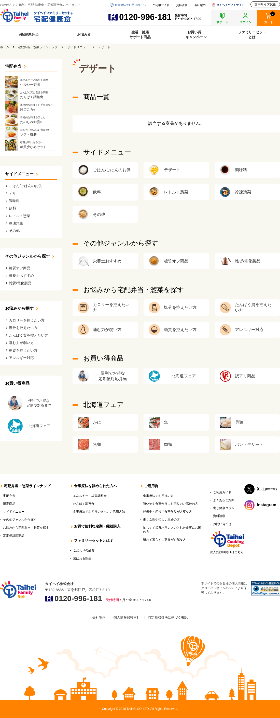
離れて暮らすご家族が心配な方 (164, 539)
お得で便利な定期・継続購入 (97, 526)
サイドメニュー (78, 47)
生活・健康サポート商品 (140, 34)
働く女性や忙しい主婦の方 (161, 519)
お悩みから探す (19, 308)
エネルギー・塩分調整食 (90, 496)
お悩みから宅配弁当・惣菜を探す (26, 527)
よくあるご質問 (223, 500)
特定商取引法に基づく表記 (168, 617)
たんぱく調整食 (83, 504)
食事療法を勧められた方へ (95, 486)
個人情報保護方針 (127, 617)
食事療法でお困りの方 (158, 496)
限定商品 (9, 504)
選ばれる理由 (82, 558)
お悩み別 (84, 34)
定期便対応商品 (13, 535)
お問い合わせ (222, 524)
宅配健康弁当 (28, 34)
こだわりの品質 (83, 550)
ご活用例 (151, 486)
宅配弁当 (13, 66)
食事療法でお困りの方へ (130, 4)
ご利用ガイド (160, 5)
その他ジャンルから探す (27, 256)
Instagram (266, 505)
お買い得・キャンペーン (196, 34)
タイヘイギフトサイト (230, 4)
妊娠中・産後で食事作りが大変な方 (167, 511)
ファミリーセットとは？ (93, 540)
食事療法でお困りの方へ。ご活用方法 (99, 511)
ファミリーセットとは (252, 34)
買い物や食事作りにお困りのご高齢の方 (170, 504)
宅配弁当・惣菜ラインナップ (38, 47)
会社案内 (200, 5)
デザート (104, 47)
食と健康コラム (223, 508)
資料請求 (181, 5)
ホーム (4, 47)
